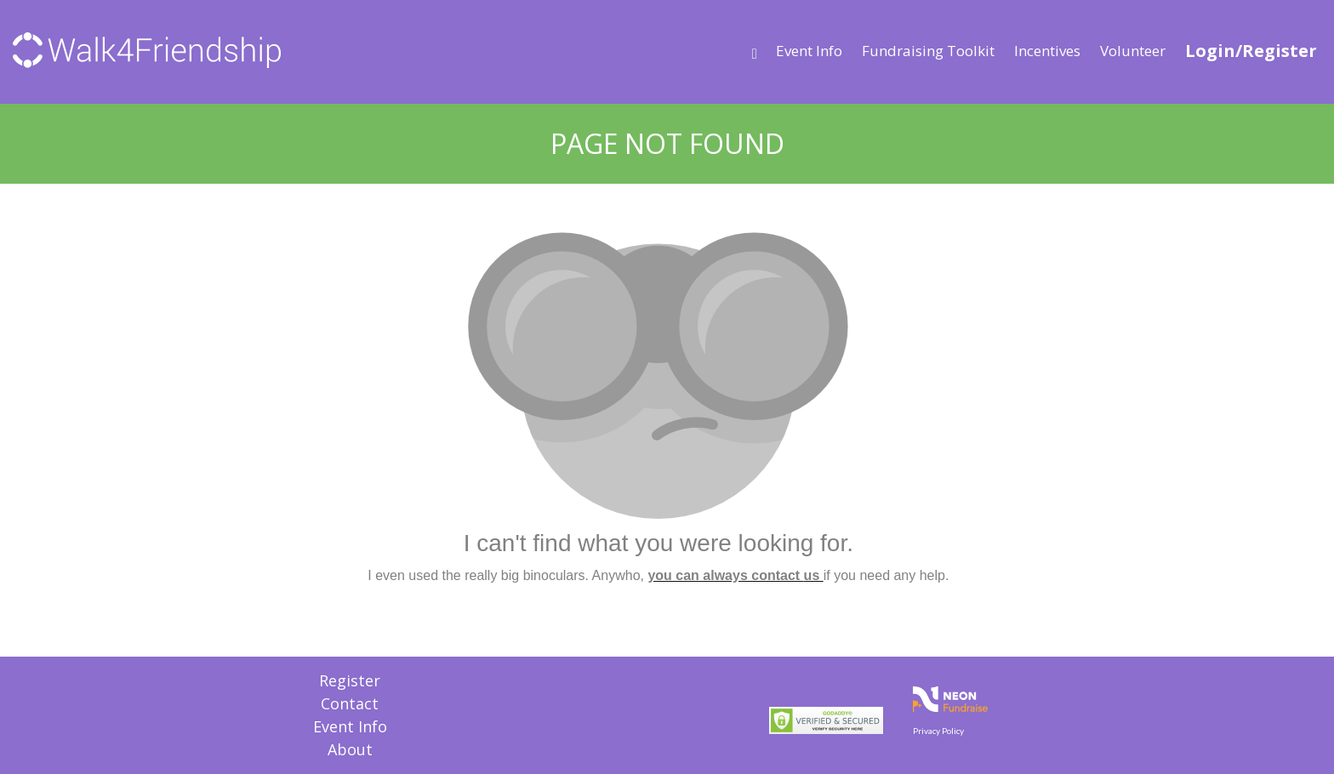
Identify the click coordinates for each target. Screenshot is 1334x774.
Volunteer (1133, 50)
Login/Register (1251, 50)
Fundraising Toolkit (928, 50)
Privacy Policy (938, 731)
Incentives (1047, 50)
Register (349, 680)
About (350, 749)
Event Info (809, 50)
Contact (350, 703)
